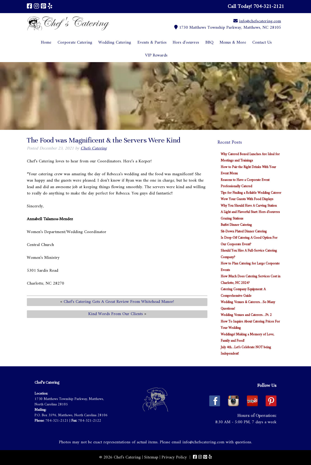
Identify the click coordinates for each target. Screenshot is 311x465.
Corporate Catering (75, 42)
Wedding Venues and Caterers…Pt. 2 (246, 315)
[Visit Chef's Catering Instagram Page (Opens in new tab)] (36, 7)
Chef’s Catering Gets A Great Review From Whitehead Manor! (119, 302)
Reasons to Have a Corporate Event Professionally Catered (245, 183)
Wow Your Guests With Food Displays (247, 199)
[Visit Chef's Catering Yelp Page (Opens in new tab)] (50, 7)
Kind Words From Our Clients (115, 314)
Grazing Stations (232, 219)
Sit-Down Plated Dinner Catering (244, 232)
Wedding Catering (114, 42)
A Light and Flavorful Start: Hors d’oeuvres (250, 212)
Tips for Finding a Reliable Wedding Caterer (251, 193)
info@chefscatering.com (260, 21)
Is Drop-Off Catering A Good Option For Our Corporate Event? (249, 241)
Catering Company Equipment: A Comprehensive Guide (243, 292)
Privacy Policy (174, 457)
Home (46, 42)
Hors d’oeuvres (186, 42)
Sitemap (151, 457)
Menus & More (233, 42)
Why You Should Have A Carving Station (249, 206)
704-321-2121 (56, 421)
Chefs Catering (94, 148)
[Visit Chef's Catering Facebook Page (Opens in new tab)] (29, 7)
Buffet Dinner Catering (236, 225)
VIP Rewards (156, 55)
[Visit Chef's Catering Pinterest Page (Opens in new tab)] (43, 7)
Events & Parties (152, 42)
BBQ (209, 42)
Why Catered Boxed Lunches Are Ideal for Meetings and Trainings (250, 157)
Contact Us (262, 42)
